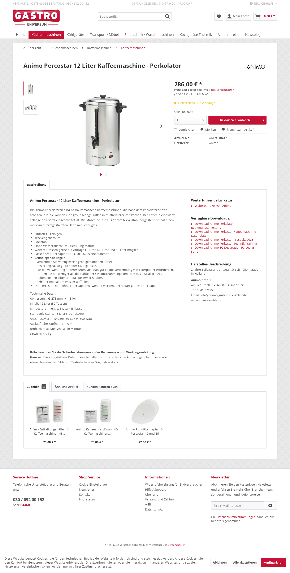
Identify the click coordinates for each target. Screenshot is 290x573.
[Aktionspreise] (228, 35)
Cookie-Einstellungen (94, 484)
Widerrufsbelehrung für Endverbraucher (174, 484)
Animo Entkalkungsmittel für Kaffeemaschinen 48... (50, 431)
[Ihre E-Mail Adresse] (237, 505)
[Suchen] (167, 16)
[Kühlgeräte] (75, 35)
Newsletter (86, 489)
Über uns (151, 494)
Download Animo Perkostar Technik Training (224, 244)
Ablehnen (220, 562)
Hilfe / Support (155, 489)
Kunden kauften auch (102, 387)
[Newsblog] (253, 35)
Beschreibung (36, 185)
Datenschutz (154, 509)
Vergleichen (184, 129)
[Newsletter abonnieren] (270, 505)
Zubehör (36, 387)
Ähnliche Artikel (66, 387)
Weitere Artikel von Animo (211, 206)
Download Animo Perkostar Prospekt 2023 (222, 240)
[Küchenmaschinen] (46, 35)
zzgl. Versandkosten (222, 89)
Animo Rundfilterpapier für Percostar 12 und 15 (145, 431)
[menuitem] (135, 16)
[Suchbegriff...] (135, 16)
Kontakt (84, 494)
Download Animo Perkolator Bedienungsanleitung (212, 226)
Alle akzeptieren (245, 562)
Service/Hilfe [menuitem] (262, 3)
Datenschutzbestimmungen (236, 517)
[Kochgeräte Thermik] (196, 35)
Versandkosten (176, 545)
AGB (148, 504)
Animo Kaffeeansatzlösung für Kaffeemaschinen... (97, 431)
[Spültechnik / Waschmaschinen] (149, 35)
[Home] (21, 35)
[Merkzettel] (218, 16)
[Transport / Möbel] (104, 35)
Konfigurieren (273, 562)
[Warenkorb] (265, 16)
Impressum (87, 499)
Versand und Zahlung (160, 499)
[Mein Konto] (238, 16)
